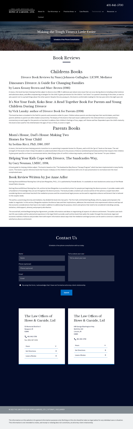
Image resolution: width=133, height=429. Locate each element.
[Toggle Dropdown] (60, 11)
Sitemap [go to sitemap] (50, 409)
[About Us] (41, 11)
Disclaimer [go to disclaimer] (60, 409)
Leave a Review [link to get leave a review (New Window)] (41, 356)
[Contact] (41, 17)
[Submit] (66, 292)
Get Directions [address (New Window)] (41, 351)
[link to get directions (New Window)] (41, 329)
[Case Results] (84, 11)
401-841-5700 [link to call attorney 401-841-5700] (31, 336)
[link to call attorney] (114, 5)
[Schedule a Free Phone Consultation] (66, 39)
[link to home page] (22, 10)
